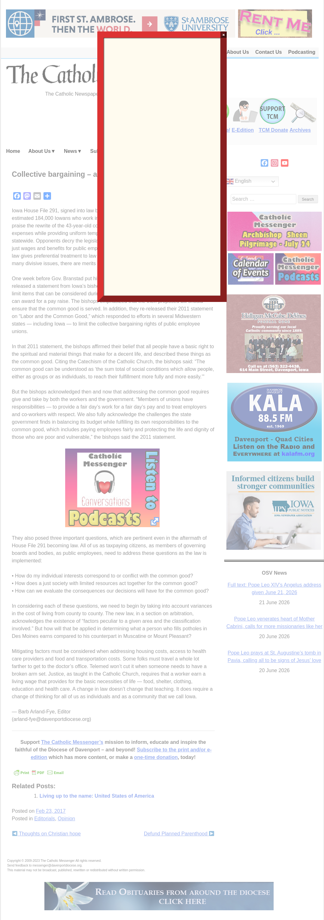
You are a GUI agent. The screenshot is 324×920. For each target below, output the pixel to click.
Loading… (162, 166)
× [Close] (223, 34)
